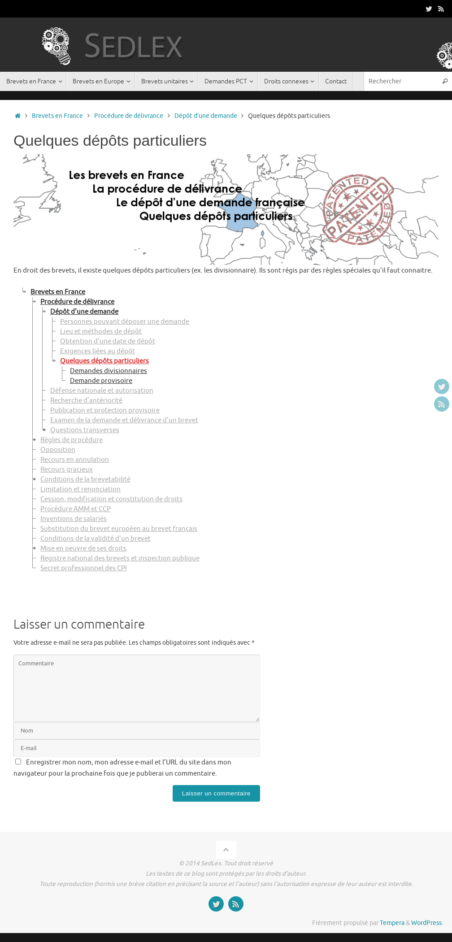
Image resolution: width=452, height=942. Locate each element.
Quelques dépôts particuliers (104, 361)
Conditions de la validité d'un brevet (95, 538)
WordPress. (427, 923)
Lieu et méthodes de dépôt (101, 331)
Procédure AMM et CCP (75, 509)
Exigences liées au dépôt (97, 351)
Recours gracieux (66, 469)
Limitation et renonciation (80, 489)
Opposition (57, 450)
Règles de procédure (71, 440)
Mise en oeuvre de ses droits (83, 548)
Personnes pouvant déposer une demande (124, 321)
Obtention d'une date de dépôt (107, 341)
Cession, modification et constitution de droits (111, 499)
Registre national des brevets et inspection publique (120, 558)
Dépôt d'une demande (84, 312)
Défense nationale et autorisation (101, 390)
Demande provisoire (101, 381)
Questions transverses (84, 430)
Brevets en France (57, 116)
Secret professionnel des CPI (83, 568)
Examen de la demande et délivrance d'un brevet (124, 420)
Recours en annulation (74, 460)
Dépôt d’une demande (205, 116)
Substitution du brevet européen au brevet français (118, 529)
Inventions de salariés (73, 519)
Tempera (392, 923)
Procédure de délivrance (128, 116)
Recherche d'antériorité (86, 400)
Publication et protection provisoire (105, 410)
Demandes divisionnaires (108, 371)
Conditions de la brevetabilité (85, 479)
